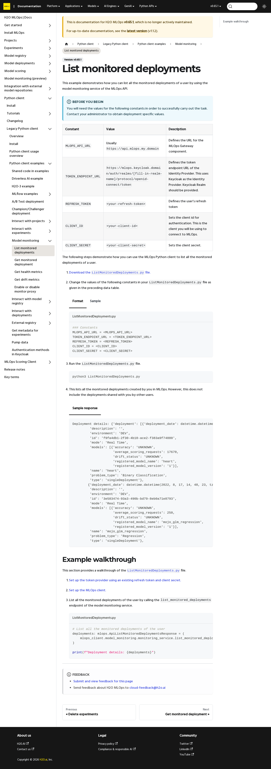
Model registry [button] (15, 56)
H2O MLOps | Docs (18, 17)
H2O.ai (43, 760)
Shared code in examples (30, 171)
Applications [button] (72, 6)
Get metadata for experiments (25, 333)
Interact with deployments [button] (22, 313)
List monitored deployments (25, 250)
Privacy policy (108, 744)
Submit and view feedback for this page (103, 681)
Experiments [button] (13, 48)
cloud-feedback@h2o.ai (147, 688)
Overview (16, 136)
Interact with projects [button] (28, 221)
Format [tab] (77, 301)
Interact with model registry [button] (27, 301)
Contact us (25, 749)
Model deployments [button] (19, 63)
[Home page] (66, 44)
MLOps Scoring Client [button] (20, 362)
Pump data (20, 342)
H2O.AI (23, 744)
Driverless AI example (27, 179)
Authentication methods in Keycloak (30, 352)
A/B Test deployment (28, 202)
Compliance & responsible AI (117, 749)
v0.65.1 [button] (214, 6)
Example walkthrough (236, 22)
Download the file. (109, 272)
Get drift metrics (26, 280)
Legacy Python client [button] (22, 129)
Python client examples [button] (26, 163)
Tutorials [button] (13, 113)
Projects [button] (10, 40)
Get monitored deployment (25, 262)
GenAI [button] (128, 6)
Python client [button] (14, 98)
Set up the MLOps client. (87, 590)
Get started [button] (13, 25)
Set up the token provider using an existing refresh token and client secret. (125, 580)
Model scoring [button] (15, 71)
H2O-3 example (23, 186)
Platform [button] (52, 6)
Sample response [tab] (84, 408)
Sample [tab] (95, 301)
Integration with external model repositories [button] (23, 88)
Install (11, 106)
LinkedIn (186, 749)
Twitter (186, 744)
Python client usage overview (24, 154)
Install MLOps (14, 33)
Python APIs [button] (146, 6)
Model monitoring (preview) (25, 78)
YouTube (187, 755)
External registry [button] (24, 323)
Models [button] (92, 6)
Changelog (15, 121)
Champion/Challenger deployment (28, 211)
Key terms (11, 377)
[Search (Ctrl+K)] (242, 6)
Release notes (14, 369)
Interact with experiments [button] (21, 231)
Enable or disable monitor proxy (27, 289)
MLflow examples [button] (25, 194)
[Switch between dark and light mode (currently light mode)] (264, 6)
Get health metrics (28, 272)
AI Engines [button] (110, 6)
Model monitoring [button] (25, 241)
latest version (137, 31)
